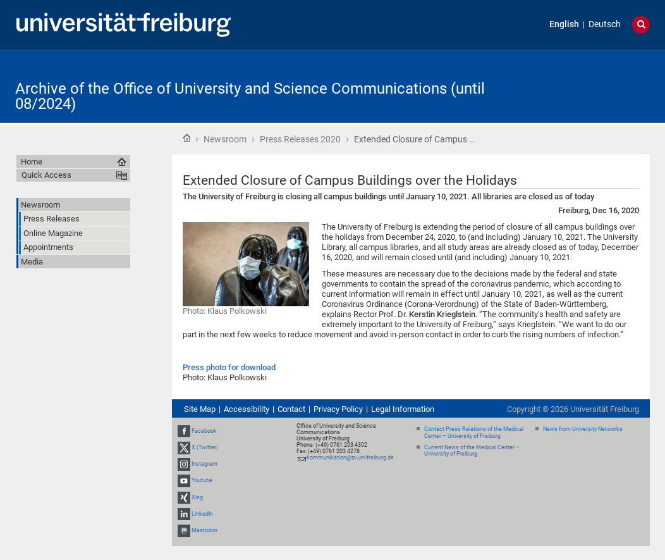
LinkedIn (202, 514)
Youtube (202, 481)
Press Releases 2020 (300, 139)
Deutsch (605, 24)
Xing (197, 497)
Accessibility (246, 409)
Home (186, 138)
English (564, 24)
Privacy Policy (338, 409)
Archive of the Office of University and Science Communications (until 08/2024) (250, 96)
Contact (291, 409)
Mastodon (204, 530)
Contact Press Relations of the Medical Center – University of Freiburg (473, 432)
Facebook (204, 431)
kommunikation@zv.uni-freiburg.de (350, 457)
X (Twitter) (205, 447)
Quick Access (46, 175)
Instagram (204, 464)
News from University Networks (583, 429)
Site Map (200, 409)
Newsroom (225, 139)
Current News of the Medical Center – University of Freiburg (472, 450)
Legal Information (402, 409)
